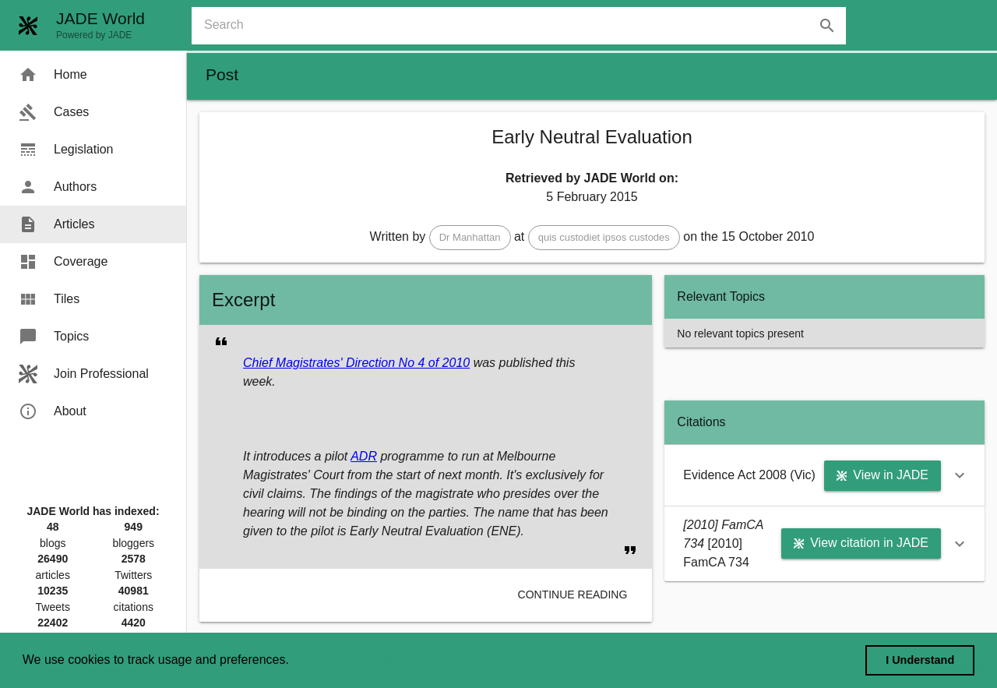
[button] (470, 237)
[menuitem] (93, 74)
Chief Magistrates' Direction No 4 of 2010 (356, 362)
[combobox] (525, 25)
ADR (364, 456)
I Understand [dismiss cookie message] (920, 660)
